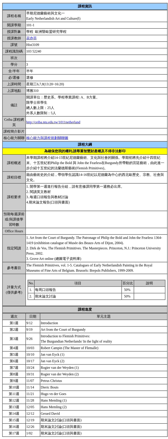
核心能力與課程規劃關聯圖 (47, 138)
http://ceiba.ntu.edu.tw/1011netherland (53, 122)
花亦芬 (31, 38)
